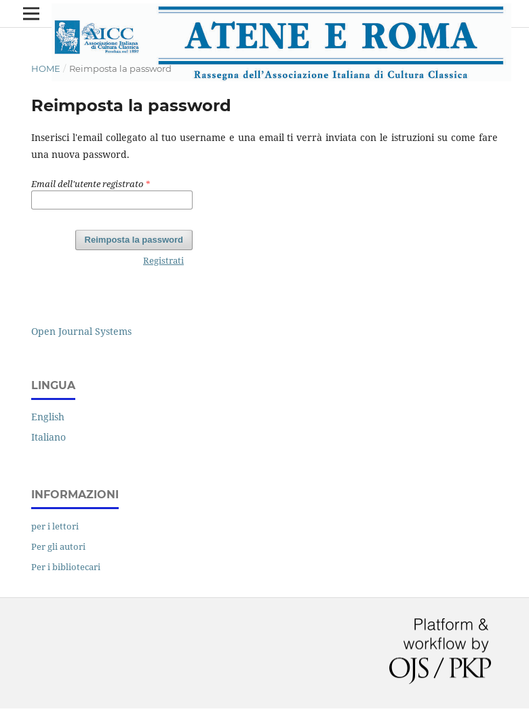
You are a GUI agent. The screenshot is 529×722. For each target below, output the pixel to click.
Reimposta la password (134, 240)
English (47, 416)
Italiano (48, 436)
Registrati (163, 260)
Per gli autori (58, 546)
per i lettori (55, 526)
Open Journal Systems (81, 331)
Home (45, 68)
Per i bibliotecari (65, 567)
